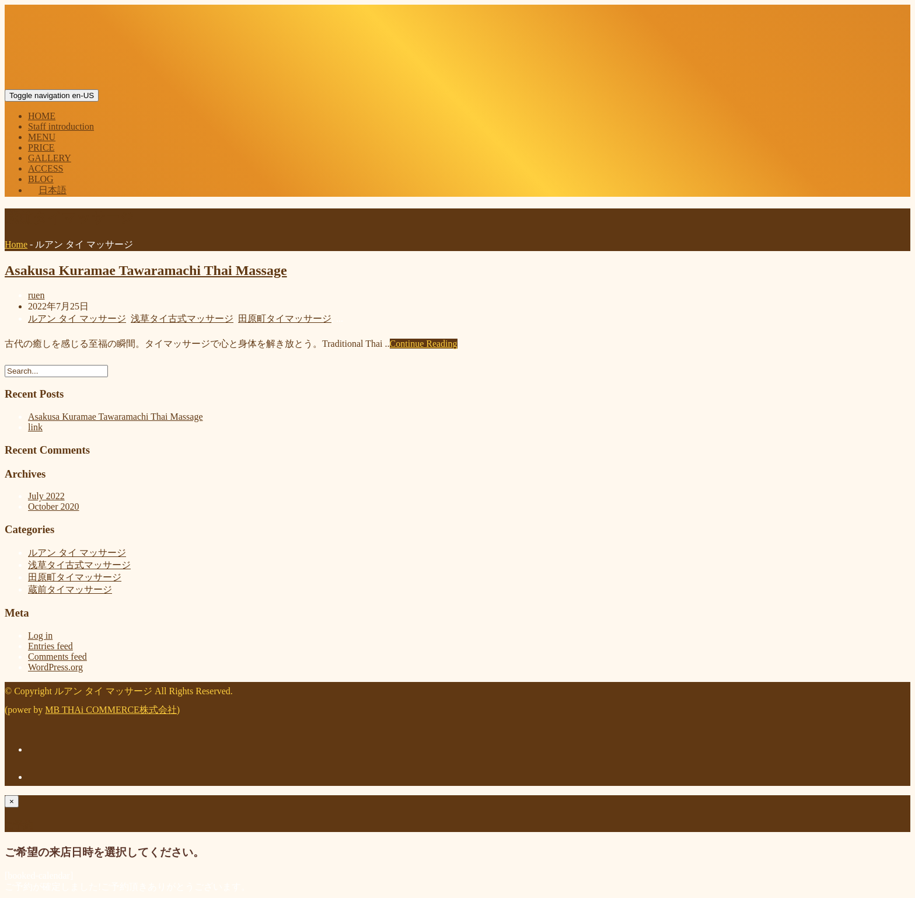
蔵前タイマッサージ (70, 589)
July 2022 (46, 496)
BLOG (41, 179)
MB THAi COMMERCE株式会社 (111, 710)
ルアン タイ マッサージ (77, 318)
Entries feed (50, 646)
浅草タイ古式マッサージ (182, 318)
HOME (41, 116)
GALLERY (49, 158)
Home (16, 244)
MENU (41, 137)
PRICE (41, 147)
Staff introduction (61, 126)
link (35, 427)
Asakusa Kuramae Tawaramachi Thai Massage (146, 270)
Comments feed (57, 657)
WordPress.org (55, 667)
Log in (40, 636)
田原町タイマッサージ (284, 318)
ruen (36, 295)
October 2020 (53, 506)
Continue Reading (424, 344)
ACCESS (45, 168)
